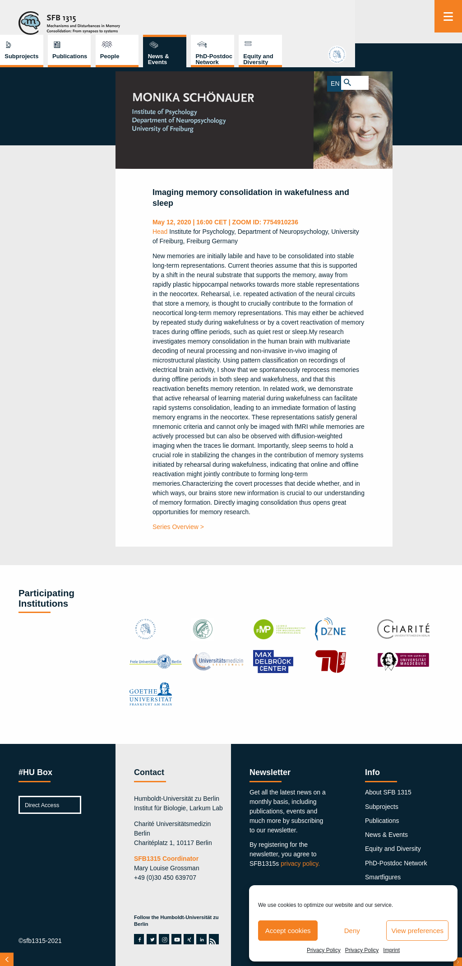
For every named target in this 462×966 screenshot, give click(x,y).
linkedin (201, 939)
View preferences (417, 930)
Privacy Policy (324, 950)
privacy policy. (300, 863)
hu (448, 56)
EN (441, 82)
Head (159, 231)
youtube (176, 939)
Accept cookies (288, 930)
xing (189, 939)
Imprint (391, 950)
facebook (139, 939)
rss (213, 939)
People (248, 21)
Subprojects (160, 21)
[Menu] (448, 16)
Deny (352, 930)
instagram (164, 939)
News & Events (297, 24)
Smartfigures (383, 877)
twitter (152, 939)
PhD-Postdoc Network (352, 24)
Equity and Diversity (396, 24)
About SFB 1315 (388, 792)
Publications (208, 21)
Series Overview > (178, 526)
